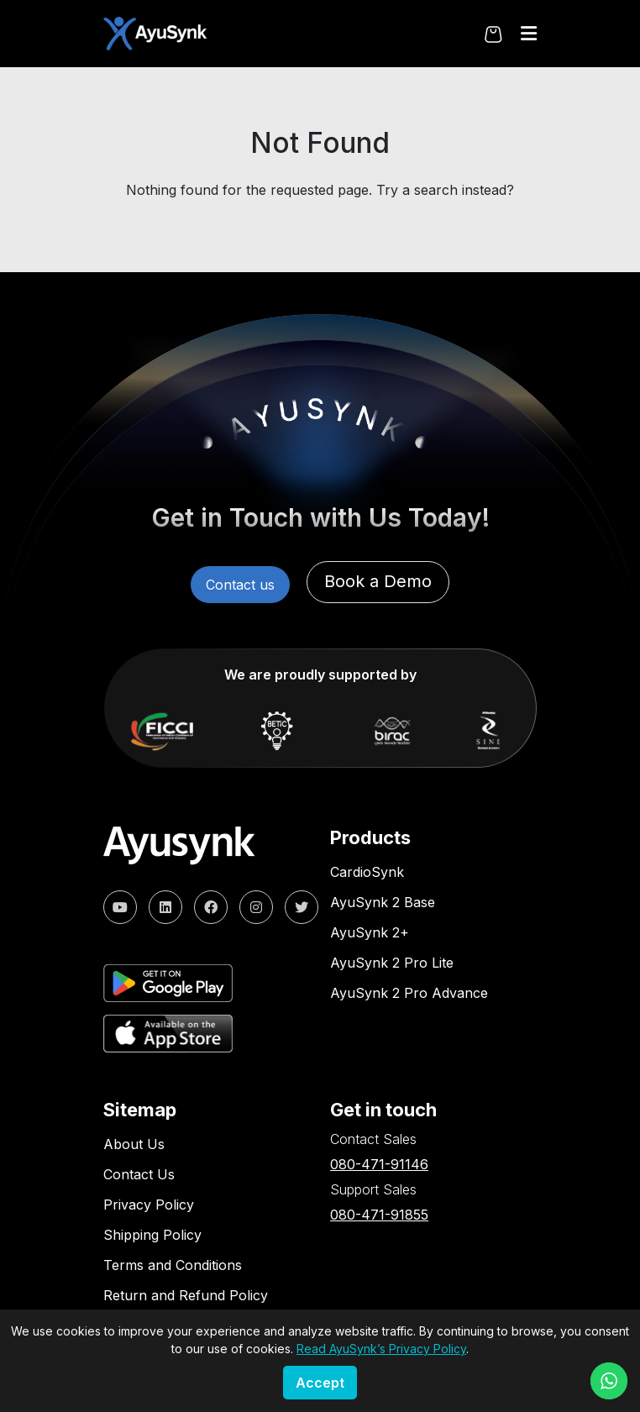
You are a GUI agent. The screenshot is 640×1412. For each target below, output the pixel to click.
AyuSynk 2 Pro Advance (409, 992)
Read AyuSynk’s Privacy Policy (381, 1348)
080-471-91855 (379, 1214)
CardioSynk (367, 871)
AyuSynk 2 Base (382, 902)
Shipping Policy (152, 1234)
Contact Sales (373, 1139)
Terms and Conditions (172, 1265)
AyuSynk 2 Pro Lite (392, 962)
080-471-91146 (379, 1164)
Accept (320, 1382)
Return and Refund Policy (185, 1295)
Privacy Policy (148, 1204)
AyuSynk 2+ (369, 932)
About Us (134, 1144)
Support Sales (373, 1189)
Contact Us (139, 1174)
